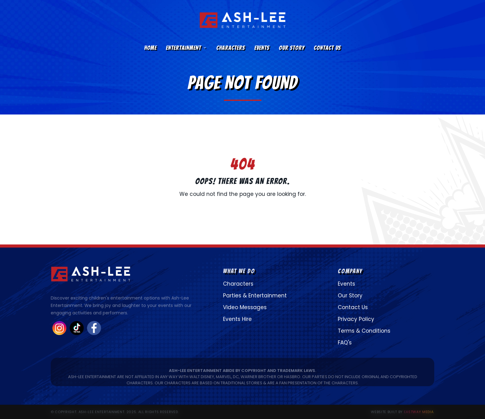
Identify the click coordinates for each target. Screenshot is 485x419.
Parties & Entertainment (255, 295)
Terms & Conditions (364, 331)
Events (261, 48)
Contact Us (327, 48)
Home (150, 48)
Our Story (291, 48)
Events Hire (237, 319)
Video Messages (245, 307)
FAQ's (345, 342)
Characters (230, 48)
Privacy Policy (356, 319)
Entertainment (186, 48)
